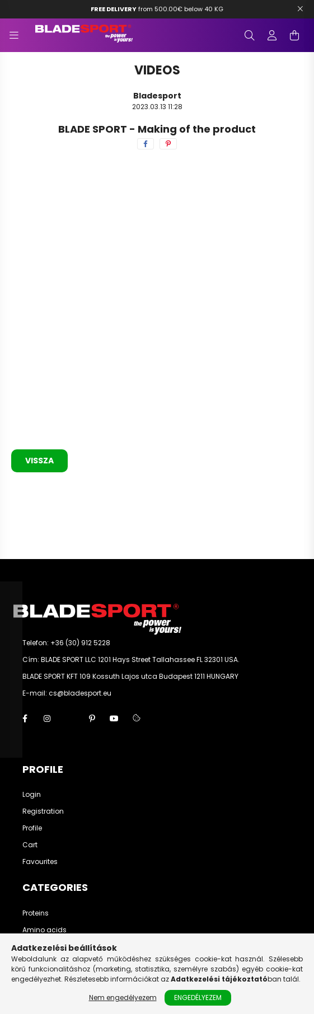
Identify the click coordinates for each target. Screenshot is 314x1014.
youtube (114, 718)
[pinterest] (168, 143)
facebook (24, 718)
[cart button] (294, 35)
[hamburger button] (14, 35)
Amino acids (44, 930)
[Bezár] (300, 9)
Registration (43, 811)
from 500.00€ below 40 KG (157, 8)
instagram (47, 718)
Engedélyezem (198, 997)
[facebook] (145, 143)
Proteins (35, 913)
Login (31, 795)
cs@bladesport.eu (80, 693)
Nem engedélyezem (123, 997)
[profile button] (272, 35)
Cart (30, 845)
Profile (32, 828)
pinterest (92, 718)
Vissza (39, 460)
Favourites (40, 862)
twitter (69, 718)
